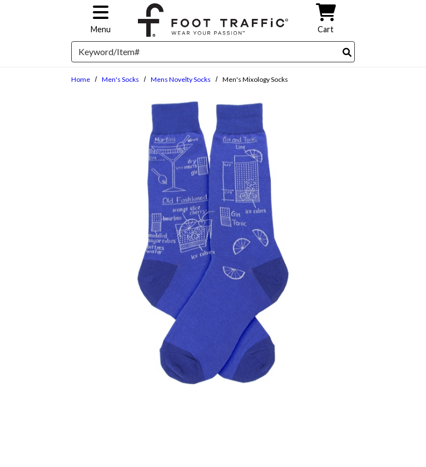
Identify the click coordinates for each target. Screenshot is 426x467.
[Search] (347, 52)
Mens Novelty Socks (181, 79)
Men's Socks (120, 79)
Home (80, 79)
